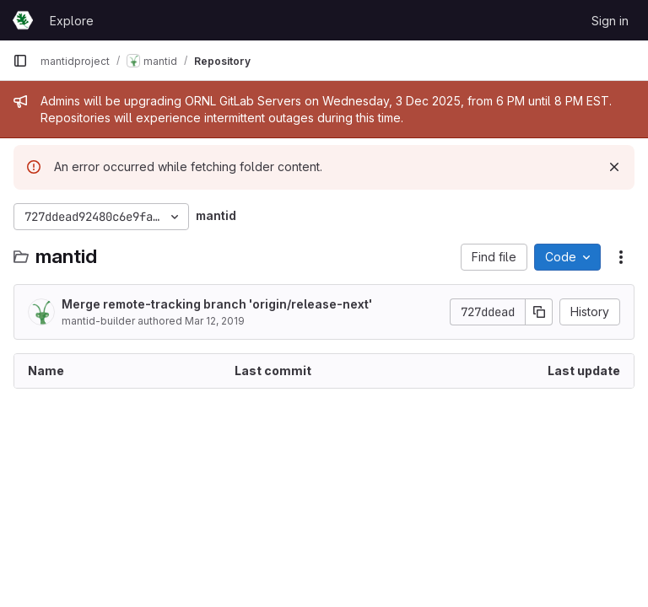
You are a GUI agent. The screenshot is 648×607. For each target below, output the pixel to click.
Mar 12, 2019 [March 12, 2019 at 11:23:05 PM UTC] (215, 320)
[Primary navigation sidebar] (20, 60)
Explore (72, 20)
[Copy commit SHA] (539, 311)
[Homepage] (22, 20)
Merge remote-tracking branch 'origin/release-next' (217, 304)
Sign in (610, 20)
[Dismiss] (614, 167)
